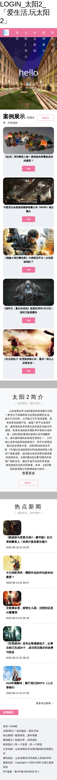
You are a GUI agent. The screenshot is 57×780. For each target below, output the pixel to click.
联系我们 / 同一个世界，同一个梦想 (22, 744)
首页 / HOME (10, 726)
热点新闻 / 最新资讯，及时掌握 (20, 735)
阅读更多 (45, 118)
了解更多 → (28, 483)
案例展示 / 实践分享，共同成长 (20, 740)
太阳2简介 (26, 44)
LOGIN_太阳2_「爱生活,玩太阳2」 (25, 12)
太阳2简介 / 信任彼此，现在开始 (20, 731)
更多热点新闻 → (45, 703)
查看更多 (28, 473)
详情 (28, 169)
